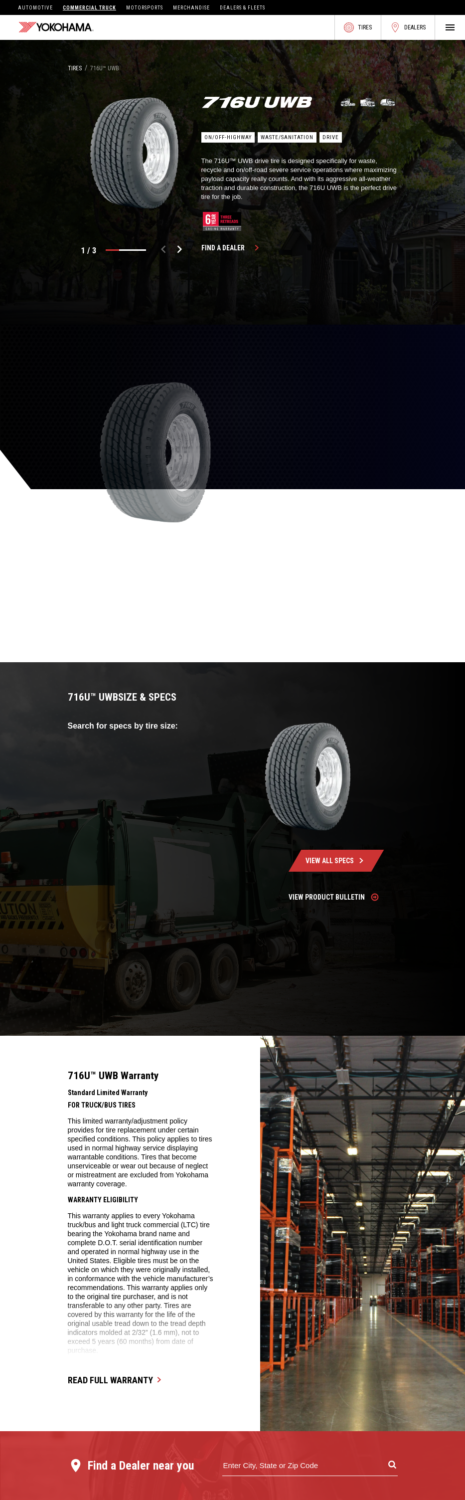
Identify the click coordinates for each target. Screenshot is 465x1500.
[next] (179, 250)
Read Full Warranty (116, 1379)
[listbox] (134, 153)
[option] (134, 153)
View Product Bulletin (334, 897)
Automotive (35, 7)
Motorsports (144, 7)
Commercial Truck (89, 7)
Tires (358, 27)
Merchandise (191, 7)
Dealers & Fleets (242, 7)
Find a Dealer (232, 248)
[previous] (163, 250)
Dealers (408, 27)
